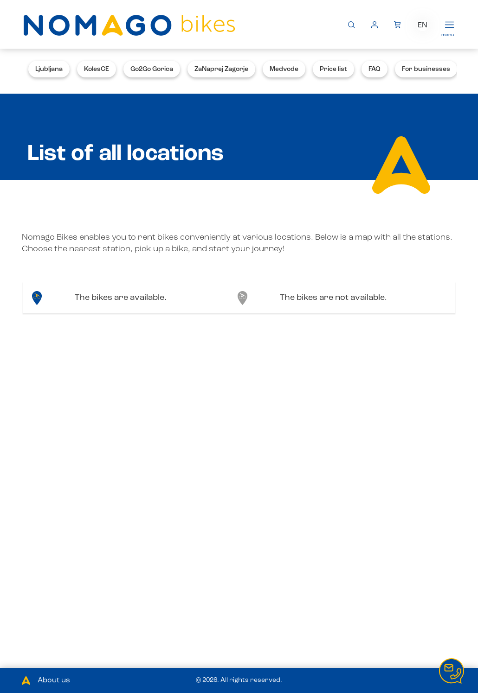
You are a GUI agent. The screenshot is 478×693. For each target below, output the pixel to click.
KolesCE (96, 69)
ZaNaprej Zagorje (221, 69)
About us (54, 680)
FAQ (374, 69)
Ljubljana (49, 69)
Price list (333, 69)
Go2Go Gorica (151, 69)
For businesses (426, 69)
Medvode (284, 69)
